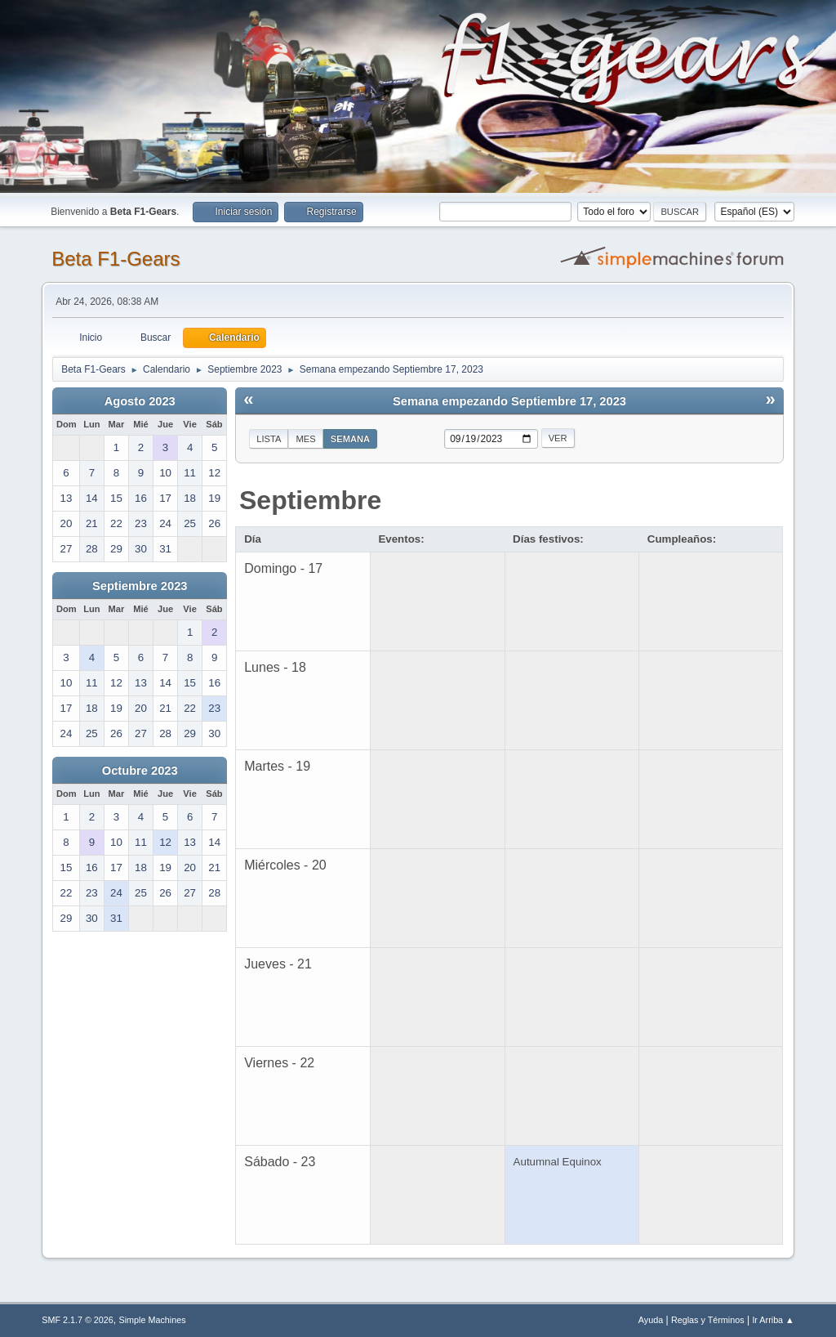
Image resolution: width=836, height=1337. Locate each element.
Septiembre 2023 (140, 585)
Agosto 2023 (140, 401)
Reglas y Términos (708, 1320)
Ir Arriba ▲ (773, 1320)
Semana (350, 439)
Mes (305, 439)
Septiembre (310, 500)
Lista (268, 439)
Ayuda (650, 1320)
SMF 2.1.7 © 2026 (77, 1320)
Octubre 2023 (140, 770)
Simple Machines (152, 1320)
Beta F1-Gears (115, 259)
